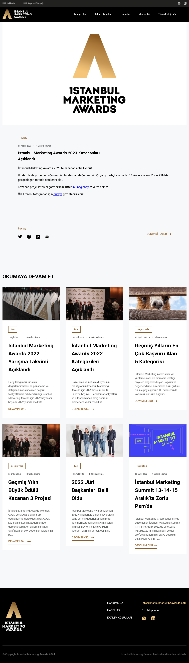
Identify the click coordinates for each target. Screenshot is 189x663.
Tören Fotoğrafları (168, 14)
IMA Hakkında (8, 3)
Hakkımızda (115, 603)
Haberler (125, 14)
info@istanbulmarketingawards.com (164, 603)
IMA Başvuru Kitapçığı (33, 3)
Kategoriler (80, 14)
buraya (57, 194)
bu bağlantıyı (81, 187)
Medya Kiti (144, 14)
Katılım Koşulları (103, 14)
